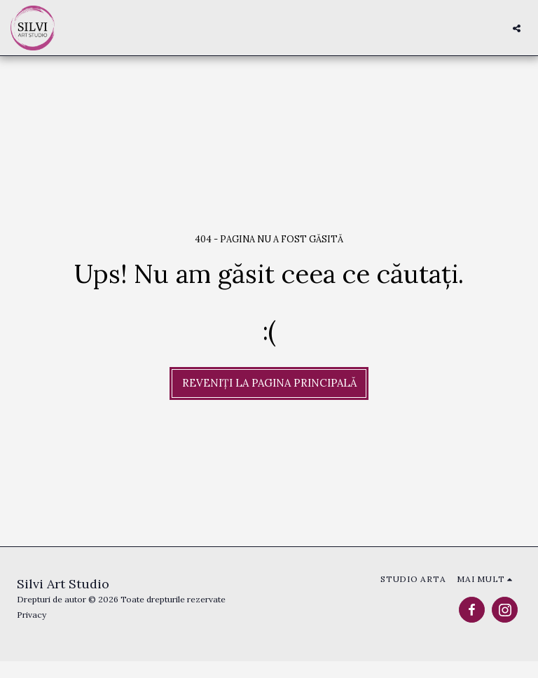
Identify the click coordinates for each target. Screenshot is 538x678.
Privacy (31, 614)
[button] (516, 28)
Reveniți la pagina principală (269, 382)
